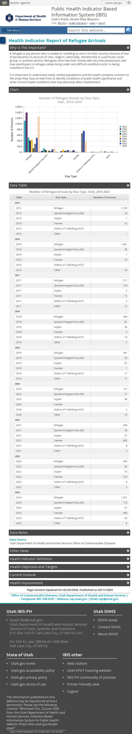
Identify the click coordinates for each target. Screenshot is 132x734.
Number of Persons (105, 197)
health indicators (78, 23)
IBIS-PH (62, 23)
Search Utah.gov (113, 2)
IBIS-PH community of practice (91, 677)
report (101, 23)
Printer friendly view (83, 684)
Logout (72, 691)
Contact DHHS (109, 627)
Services (14, 2)
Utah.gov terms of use (28, 684)
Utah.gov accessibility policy (33, 670)
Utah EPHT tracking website (89, 670)
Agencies (25, 2)
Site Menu (13, 30)
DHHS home (107, 620)
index (92, 23)
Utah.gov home (23, 663)
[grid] (69, 360)
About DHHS (108, 634)
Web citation (77, 663)
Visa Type (61, 197)
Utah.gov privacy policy (29, 677)
